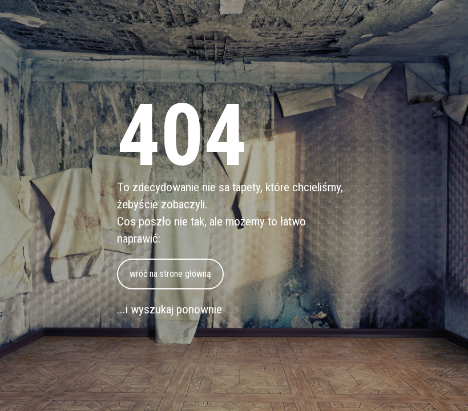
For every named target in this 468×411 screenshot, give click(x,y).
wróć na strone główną (170, 273)
